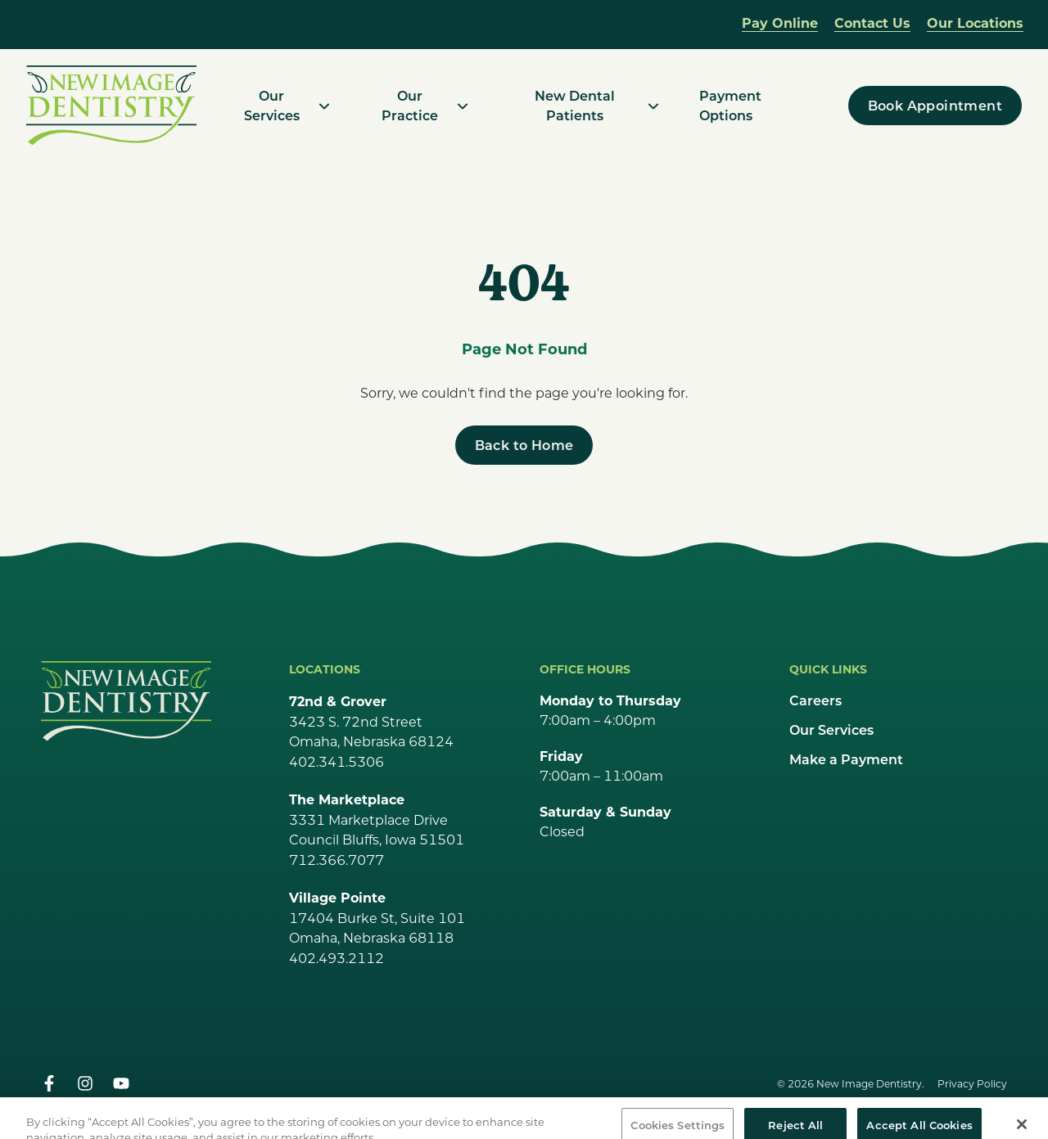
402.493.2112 (336, 957)
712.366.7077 (336, 859)
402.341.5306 (336, 761)
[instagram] (85, 1083)
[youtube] (121, 1083)
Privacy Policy (972, 1083)
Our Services (831, 729)
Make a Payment (846, 759)
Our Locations (975, 22)
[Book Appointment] (935, 105)
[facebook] (49, 1083)
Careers (815, 700)
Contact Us (872, 22)
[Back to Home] (524, 445)
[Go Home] (126, 701)
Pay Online (780, 22)
